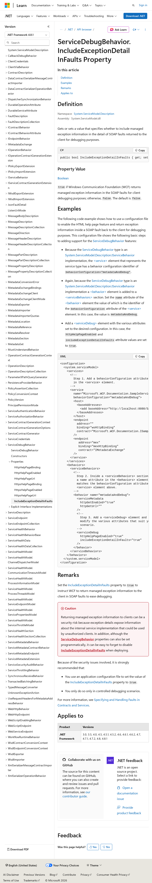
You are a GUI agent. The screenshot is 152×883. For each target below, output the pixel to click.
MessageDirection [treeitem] (19, 233)
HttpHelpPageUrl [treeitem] (24, 478)
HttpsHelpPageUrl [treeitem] (25, 495)
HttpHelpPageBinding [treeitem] (27, 467)
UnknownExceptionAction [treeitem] (23, 693)
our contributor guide (76, 794)
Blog (52, 874)
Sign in (143, 5)
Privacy (85, 874)
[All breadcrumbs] (61, 29)
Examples (66, 83)
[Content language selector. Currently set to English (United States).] (21, 865)
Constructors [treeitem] (19, 456)
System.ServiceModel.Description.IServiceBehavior (100, 255)
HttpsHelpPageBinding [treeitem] (28, 484)
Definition (66, 77)
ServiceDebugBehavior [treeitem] (24, 450)
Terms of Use (11, 880)
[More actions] (145, 29)
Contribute (69, 874)
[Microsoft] (7, 5)
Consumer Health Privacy (112, 874)
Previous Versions (34, 874)
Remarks (66, 88)
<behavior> (98, 292)
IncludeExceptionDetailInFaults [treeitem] (33, 501)
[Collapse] (48, 26)
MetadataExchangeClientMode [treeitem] (26, 299)
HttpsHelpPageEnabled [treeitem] (28, 490)
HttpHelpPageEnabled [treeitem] (27, 473)
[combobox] (27, 35)
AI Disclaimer (11, 874)
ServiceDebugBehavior (108, 241)
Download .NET (135, 16)
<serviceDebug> (85, 323)
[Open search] (133, 5)
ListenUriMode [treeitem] (17, 210)
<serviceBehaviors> (79, 297)
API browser (84, 29)
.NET (70, 29)
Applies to (67, 93)
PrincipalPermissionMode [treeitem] (23, 405)
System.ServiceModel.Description (94, 113)
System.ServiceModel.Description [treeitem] (28, 50)
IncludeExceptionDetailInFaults (89, 585)
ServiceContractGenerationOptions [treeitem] (29, 428)
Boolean (63, 178)
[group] (103, 157)
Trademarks (30, 880)
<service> (100, 260)
